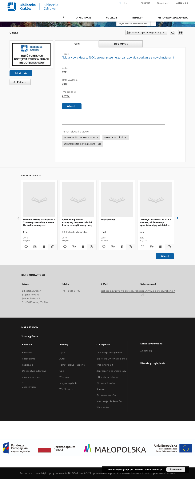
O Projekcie (83, 17)
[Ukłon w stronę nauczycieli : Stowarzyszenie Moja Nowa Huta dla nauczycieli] (39, 199)
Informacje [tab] (121, 43)
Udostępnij (163, 3)
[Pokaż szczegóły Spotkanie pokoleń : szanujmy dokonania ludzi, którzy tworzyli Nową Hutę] (91, 246)
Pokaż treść (20, 73)
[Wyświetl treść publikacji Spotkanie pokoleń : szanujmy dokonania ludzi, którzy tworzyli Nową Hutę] (82, 246)
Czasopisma (28, 358)
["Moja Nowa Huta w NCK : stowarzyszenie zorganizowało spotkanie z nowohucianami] (31, 54)
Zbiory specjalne (31, 377)
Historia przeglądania (172, 17)
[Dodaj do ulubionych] (172, 32)
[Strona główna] (64, 17)
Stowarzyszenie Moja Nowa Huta (82, 143)
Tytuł (62, 352)
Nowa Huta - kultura (115, 137)
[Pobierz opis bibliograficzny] (34, 246)
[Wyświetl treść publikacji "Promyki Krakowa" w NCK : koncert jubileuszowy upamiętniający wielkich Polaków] (160, 246)
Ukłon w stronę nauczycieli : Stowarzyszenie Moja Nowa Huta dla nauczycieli (39, 222)
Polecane (27, 352)
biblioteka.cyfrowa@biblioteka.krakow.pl (122, 290)
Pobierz (19, 82)
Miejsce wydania (68, 383)
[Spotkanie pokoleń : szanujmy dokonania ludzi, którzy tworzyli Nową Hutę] (78, 199)
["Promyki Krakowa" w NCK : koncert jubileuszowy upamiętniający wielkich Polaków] (156, 199)
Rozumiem (176, 469)
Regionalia (27, 364)
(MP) (64, 72)
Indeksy (137, 17)
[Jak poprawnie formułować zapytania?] (153, 23)
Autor (62, 358)
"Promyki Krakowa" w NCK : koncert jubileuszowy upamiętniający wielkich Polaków (155, 222)
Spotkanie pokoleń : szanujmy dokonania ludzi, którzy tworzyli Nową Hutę (77, 222)
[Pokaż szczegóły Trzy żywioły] (129, 246)
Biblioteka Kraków (106, 395)
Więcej (165, 256)
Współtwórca (66, 389)
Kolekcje (111, 17)
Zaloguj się (182, 2)
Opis (61, 370)
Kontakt (101, 389)
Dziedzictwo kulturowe (34, 370)
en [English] (125, 3)
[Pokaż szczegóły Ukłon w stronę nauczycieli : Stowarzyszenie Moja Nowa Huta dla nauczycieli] (52, 246)
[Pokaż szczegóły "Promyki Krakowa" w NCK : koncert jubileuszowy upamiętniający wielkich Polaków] (168, 246)
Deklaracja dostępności (109, 352)
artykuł (66, 95)
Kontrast (145, 2)
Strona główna (29, 336)
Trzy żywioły (108, 219)
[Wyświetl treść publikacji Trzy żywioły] (121, 246)
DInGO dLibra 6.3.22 (79, 473)
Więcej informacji (153, 469)
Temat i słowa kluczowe (72, 364)
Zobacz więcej (29, 386)
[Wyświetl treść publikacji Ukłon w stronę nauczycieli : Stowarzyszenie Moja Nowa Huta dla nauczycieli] (43, 246)
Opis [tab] (77, 44)
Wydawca (64, 377)
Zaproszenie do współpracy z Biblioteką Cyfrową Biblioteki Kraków (111, 377)
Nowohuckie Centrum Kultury (81, 137)
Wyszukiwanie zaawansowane (133, 23)
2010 (64, 84)
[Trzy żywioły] (117, 199)
